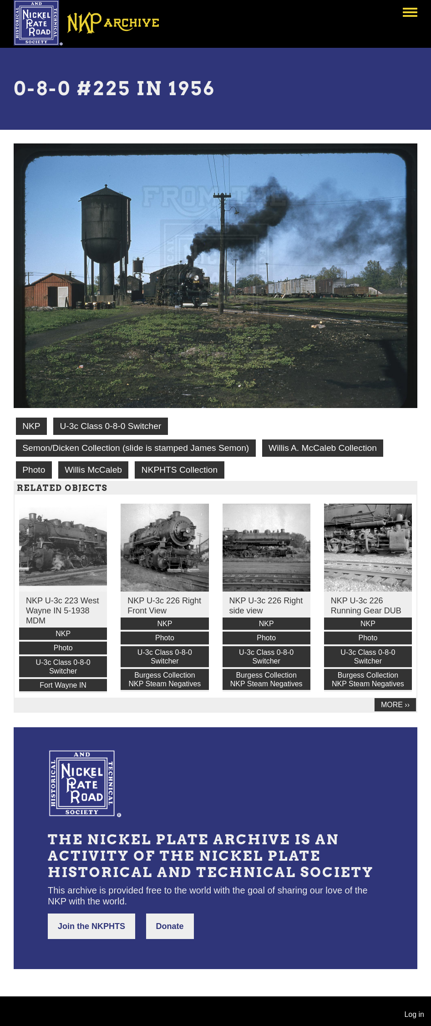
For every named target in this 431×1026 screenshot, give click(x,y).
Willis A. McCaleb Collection (323, 448)
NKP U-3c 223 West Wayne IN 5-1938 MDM (62, 610)
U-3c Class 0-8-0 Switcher (110, 426)
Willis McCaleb (93, 470)
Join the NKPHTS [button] (91, 926)
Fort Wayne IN (63, 685)
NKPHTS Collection (180, 470)
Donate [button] (170, 926)
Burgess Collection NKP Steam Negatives (164, 679)
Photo (33, 470)
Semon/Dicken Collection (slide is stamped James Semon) (135, 448)
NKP (31, 426)
